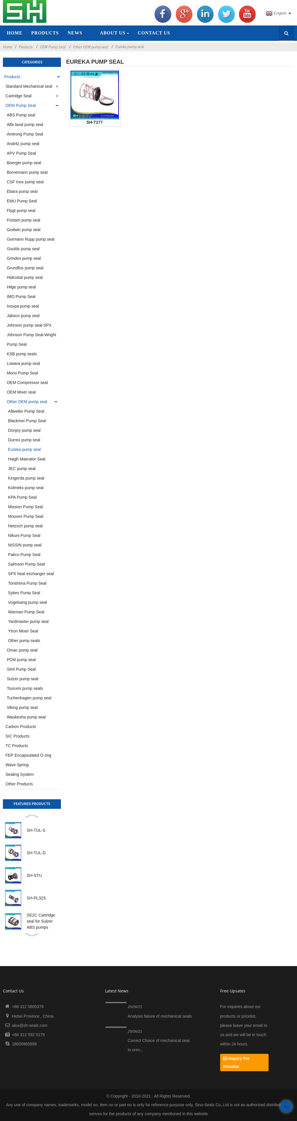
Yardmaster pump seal (28, 621)
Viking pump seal (22, 707)
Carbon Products (21, 726)
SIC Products (17, 736)
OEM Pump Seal (53, 47)
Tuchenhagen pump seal (29, 698)
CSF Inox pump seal (25, 182)
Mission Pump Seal (25, 506)
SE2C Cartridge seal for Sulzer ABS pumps (41, 921)
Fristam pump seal (23, 220)
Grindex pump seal (24, 258)
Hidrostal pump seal (25, 277)
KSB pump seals (22, 354)
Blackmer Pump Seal (27, 420)
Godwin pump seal (23, 229)
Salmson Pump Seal (26, 564)
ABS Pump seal (21, 115)
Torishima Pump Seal (27, 583)
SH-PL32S (36, 898)
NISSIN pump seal (24, 545)
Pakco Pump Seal (24, 554)
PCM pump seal (21, 659)
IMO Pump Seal (21, 296)
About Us (114, 32)
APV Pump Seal (21, 153)
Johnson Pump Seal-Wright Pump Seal (31, 339)
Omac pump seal (22, 650)
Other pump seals (24, 640)
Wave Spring (17, 764)
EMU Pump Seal (22, 201)
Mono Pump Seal (22, 373)
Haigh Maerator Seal (26, 459)
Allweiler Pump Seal (26, 411)
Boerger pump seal (24, 162)
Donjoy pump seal (24, 430)
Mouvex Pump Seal (25, 516)
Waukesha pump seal (26, 717)
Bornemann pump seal (27, 172)
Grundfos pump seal (25, 268)
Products (45, 32)
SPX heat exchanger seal (31, 573)
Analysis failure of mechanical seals (160, 1016)
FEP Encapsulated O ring (28, 755)
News (75, 32)
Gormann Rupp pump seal (30, 239)
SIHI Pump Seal (21, 669)
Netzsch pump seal (25, 526)
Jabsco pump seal (23, 315)
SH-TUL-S (36, 830)
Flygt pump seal (21, 210)
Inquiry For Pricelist (236, 1062)
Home (14, 32)
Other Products (19, 784)
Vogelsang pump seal (27, 602)
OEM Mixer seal (21, 392)
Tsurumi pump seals (25, 688)
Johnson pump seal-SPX (29, 325)
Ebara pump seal (22, 191)
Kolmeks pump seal (26, 487)
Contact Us (154, 32)
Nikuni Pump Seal (24, 535)
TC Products (17, 745)
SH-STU (34, 875)
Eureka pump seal (129, 46)
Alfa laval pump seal (25, 124)
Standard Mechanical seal (29, 86)
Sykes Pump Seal (24, 592)
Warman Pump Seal (26, 612)
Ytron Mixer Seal (23, 631)
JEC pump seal (22, 468)
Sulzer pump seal (22, 678)
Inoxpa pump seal (23, 306)
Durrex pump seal (24, 440)
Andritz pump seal (23, 143)
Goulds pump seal (23, 248)
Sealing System (20, 774)
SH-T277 (94, 122)
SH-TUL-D (36, 853)
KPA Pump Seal (22, 497)
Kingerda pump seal (26, 478)
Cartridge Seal (19, 96)
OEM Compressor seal (27, 382)
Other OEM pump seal (90, 47)
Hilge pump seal (21, 287)
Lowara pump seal (23, 363)
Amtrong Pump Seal (25, 134)
